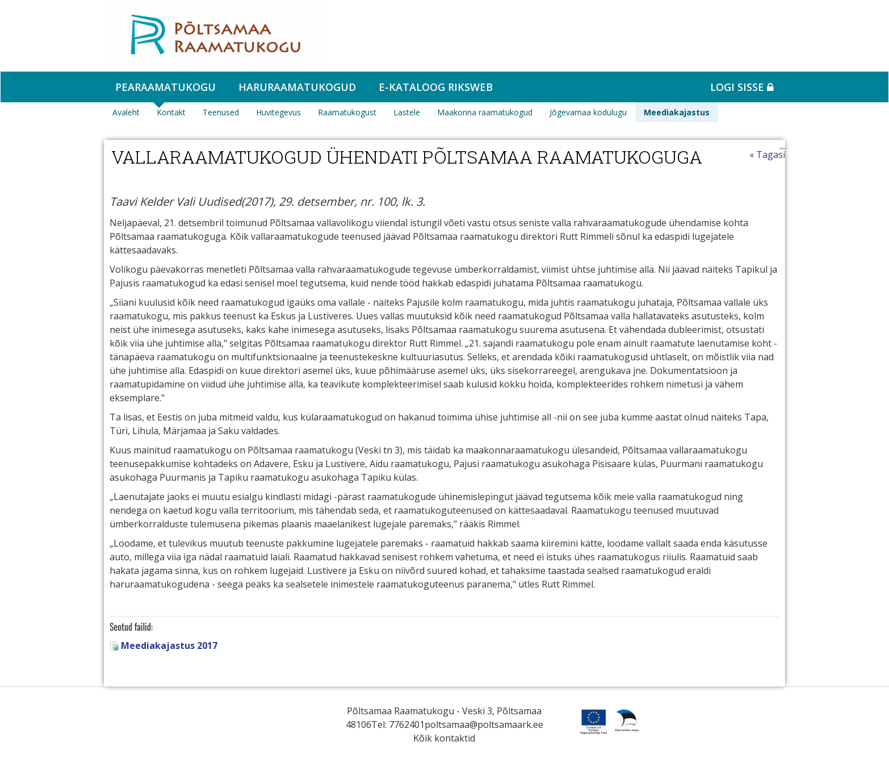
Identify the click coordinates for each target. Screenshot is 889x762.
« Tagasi (767, 154)
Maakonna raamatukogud (484, 112)
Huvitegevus (278, 112)
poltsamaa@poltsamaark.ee (484, 724)
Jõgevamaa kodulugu (588, 112)
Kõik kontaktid (444, 738)
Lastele (406, 112)
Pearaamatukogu (165, 87)
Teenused (221, 112)
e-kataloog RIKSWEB (436, 87)
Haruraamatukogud (297, 87)
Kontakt (171, 112)
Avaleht (126, 112)
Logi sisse (742, 87)
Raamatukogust (347, 112)
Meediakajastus (677, 112)
